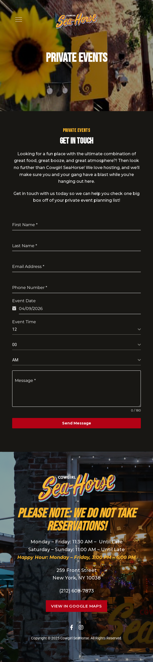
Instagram (81, 627)
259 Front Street (76, 570)
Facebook (71, 627)
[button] (76, 606)
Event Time (24, 321)
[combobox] (76, 330)
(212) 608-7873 (76, 591)
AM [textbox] (15, 359)
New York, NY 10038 (77, 578)
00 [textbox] (14, 344)
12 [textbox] (14, 329)
